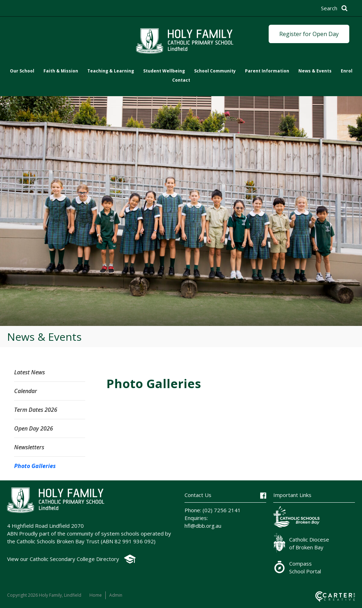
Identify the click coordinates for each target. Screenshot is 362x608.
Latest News (29, 372)
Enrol (346, 71)
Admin (115, 595)
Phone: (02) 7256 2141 (213, 510)
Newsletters (29, 447)
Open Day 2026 (33, 428)
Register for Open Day (309, 34)
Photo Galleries (35, 466)
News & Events (315, 71)
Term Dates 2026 (35, 410)
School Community (215, 71)
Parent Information (267, 71)
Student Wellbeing (164, 71)
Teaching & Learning (110, 71)
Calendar (25, 391)
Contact (181, 80)
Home (95, 595)
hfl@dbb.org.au (203, 525)
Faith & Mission (60, 71)
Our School (22, 71)
